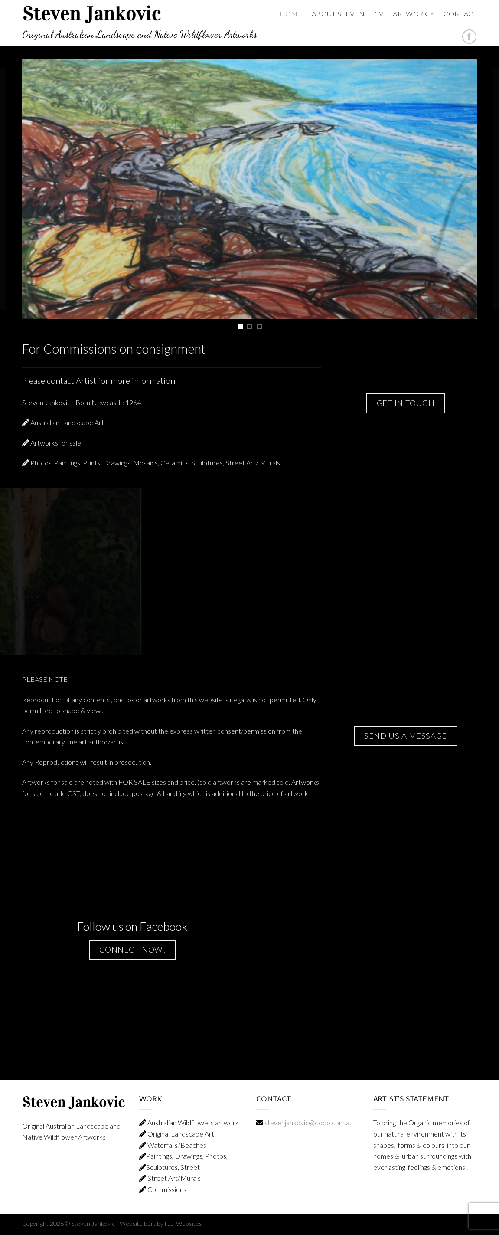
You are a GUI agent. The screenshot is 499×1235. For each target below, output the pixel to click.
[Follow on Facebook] (469, 36)
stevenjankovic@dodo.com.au (308, 1122)
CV (379, 14)
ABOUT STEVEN (338, 14)
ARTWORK (413, 14)
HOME (291, 14)
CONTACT (460, 14)
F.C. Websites (183, 1223)
